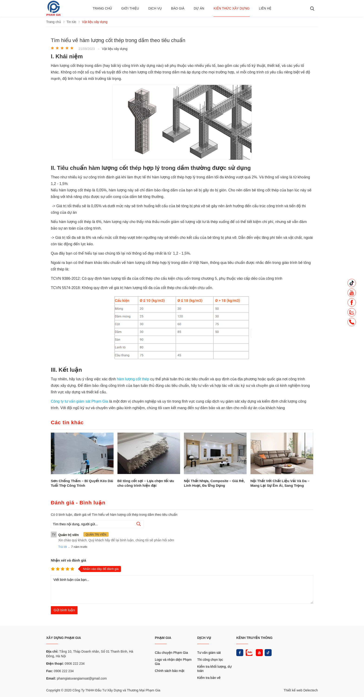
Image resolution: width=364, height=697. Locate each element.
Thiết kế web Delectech (301, 690)
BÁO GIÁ (178, 8)
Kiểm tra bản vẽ (209, 678)
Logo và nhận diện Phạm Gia (173, 662)
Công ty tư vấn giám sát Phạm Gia (80, 401)
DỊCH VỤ (204, 638)
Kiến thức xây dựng (232, 8)
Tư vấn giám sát (209, 652)
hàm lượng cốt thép (133, 379)
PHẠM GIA (163, 638)
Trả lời (62, 547)
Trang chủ (102, 8)
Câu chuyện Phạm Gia (171, 652)
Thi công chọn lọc (210, 659)
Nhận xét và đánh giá (68, 560)
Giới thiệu (130, 8)
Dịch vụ (155, 8)
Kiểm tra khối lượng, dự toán (214, 669)
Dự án (199, 8)
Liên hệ (265, 8)
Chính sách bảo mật (169, 671)
